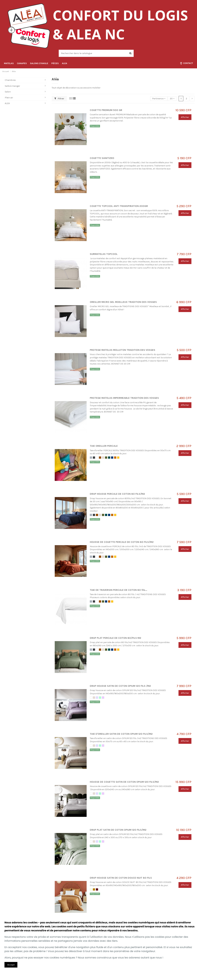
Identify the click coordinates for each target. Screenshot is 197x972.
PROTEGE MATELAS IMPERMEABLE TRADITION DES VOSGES (124, 398)
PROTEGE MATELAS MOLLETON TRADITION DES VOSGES (122, 350)
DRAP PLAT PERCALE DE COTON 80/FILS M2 (115, 638)
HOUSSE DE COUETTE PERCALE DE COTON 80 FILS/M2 (122, 542)
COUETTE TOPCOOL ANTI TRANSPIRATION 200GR (119, 206)
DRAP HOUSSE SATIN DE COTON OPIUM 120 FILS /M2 (120, 685)
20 (172, 98)
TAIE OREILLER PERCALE (104, 445)
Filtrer (59, 98)
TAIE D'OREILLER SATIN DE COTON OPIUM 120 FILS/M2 (121, 733)
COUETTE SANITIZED (102, 158)
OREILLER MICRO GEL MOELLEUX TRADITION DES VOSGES (123, 302)
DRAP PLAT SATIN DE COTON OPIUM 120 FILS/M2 (118, 829)
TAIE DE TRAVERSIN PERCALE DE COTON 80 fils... (118, 590)
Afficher (185, 117)
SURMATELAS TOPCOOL (104, 254)
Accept (11, 964)
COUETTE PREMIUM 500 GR (106, 110)
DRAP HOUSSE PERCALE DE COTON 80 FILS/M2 (117, 493)
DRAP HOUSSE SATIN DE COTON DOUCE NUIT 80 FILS (121, 877)
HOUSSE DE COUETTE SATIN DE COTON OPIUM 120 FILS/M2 (124, 781)
